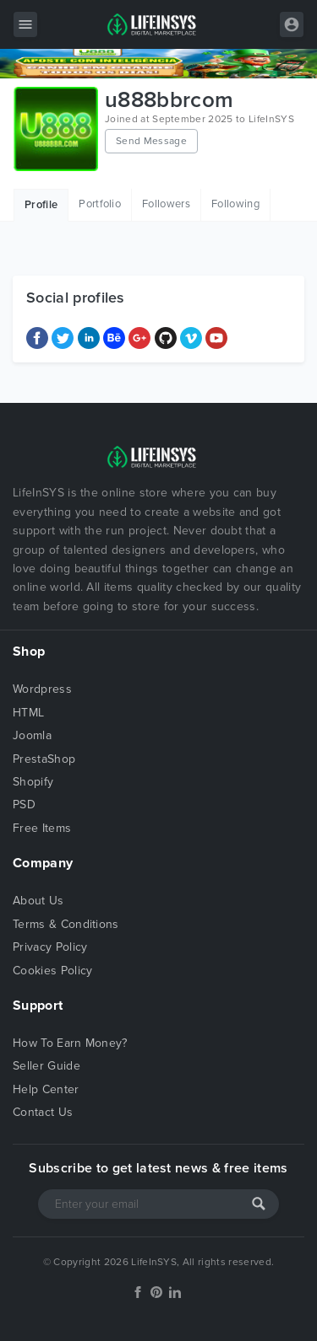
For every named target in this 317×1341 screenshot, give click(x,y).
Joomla (32, 735)
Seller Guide (46, 1066)
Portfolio (100, 204)
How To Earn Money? (70, 1043)
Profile (41, 205)
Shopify (33, 782)
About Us (38, 900)
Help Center (46, 1089)
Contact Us (43, 1112)
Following (235, 204)
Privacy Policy (50, 947)
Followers (166, 204)
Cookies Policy (52, 970)
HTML (28, 712)
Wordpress (42, 689)
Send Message (151, 141)
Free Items (42, 828)
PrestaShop (44, 759)
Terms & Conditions (66, 924)
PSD (24, 804)
